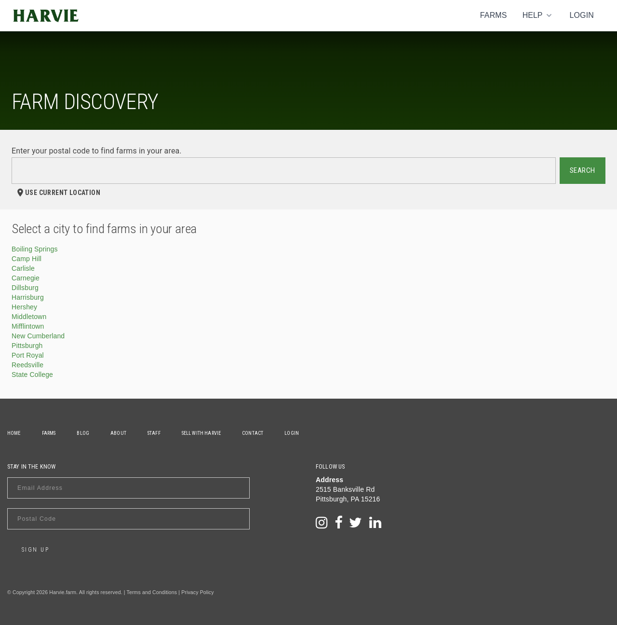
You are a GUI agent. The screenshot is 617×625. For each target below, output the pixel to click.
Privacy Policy (197, 592)
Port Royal (28, 355)
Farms (493, 15)
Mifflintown (28, 326)
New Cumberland (38, 336)
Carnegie (26, 278)
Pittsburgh (27, 345)
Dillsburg (25, 288)
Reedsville (27, 365)
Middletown (29, 316)
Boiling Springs (35, 249)
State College (32, 374)
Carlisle (23, 268)
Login (581, 15)
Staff (154, 433)
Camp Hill (26, 259)
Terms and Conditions (152, 592)
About (118, 433)
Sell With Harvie (201, 433)
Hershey (24, 307)
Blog (83, 433)
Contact (252, 433)
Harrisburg (28, 297)
